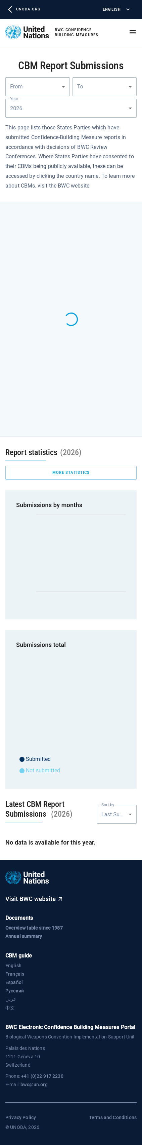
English (115, 9)
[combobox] (37, 86)
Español (14, 982)
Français (14, 974)
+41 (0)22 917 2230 (42, 1076)
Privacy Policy (20, 1117)
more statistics (71, 472)
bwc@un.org (34, 1084)
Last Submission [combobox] (119, 814)
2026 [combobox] (16, 108)
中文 (10, 1008)
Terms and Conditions (113, 1117)
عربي (10, 999)
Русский (14, 990)
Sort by (107, 805)
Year (14, 98)
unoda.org (24, 9)
